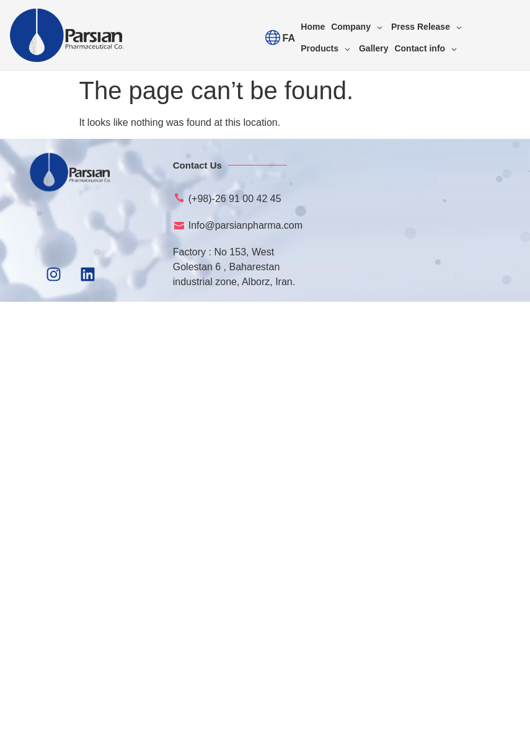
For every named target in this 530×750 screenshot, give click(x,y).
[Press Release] (427, 27)
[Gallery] (373, 49)
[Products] (327, 49)
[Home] (313, 27)
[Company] (358, 27)
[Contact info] (426, 49)
